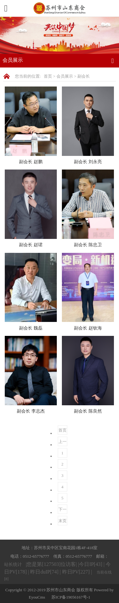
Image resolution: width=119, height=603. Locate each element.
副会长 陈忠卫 (88, 244)
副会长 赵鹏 (31, 161)
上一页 (62, 442)
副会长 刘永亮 (88, 161)
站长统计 (13, 564)
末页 (62, 520)
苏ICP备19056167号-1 (70, 597)
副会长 (83, 76)
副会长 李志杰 (31, 411)
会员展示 (64, 76)
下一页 (62, 510)
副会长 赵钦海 (88, 327)
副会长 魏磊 (31, 327)
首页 (48, 76)
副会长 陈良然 (88, 411)
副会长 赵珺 (31, 244)
